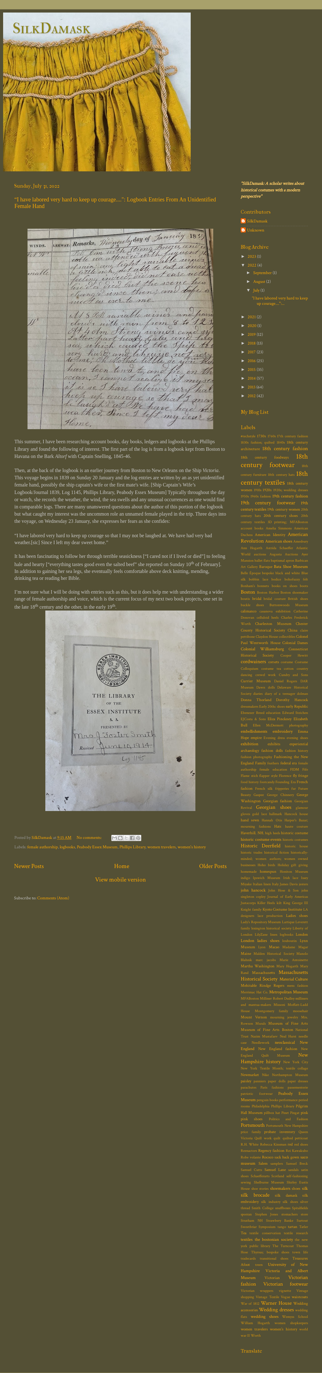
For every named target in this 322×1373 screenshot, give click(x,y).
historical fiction (276, 852)
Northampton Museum (290, 1075)
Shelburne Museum (269, 1182)
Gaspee (259, 795)
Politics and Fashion (288, 1119)
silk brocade (255, 1195)
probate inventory (279, 1132)
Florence (285, 775)
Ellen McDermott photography (280, 725)
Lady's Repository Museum (261, 922)
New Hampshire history (274, 1058)
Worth (256, 1335)
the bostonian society (274, 1239)
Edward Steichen (295, 712)
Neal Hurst (288, 1036)
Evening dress (274, 738)
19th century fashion (290, 496)
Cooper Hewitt (294, 655)
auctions (260, 554)
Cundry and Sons (293, 675)
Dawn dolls (265, 687)
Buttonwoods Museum (288, 605)
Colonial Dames (295, 643)
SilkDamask (51, 28)
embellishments (254, 731)
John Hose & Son (283, 890)
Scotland (277, 1176)
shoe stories (260, 1188)
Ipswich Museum (266, 878)
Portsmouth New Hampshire (287, 1125)
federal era (288, 763)
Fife (305, 769)
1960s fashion (260, 496)
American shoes (278, 541)
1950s (245, 496)
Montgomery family (271, 1011)
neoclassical (285, 1042)
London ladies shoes (260, 941)
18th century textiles (274, 478)
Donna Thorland (256, 700)
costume (287, 662)
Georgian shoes (273, 807)
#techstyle (248, 436)
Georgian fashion (277, 801)
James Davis (289, 884)
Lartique (288, 922)
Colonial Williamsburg (262, 649)
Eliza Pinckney (280, 719)
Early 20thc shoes (272, 706)
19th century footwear (268, 502)
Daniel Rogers (285, 681)
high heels (272, 833)
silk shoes (290, 1201)
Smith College (262, 1208)
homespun (268, 871)
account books (252, 528)
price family (251, 1132)
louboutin (289, 941)
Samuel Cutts (251, 1170)
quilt (277, 1138)
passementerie (298, 1087)
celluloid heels (268, 617)
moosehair (300, 1011)
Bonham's (248, 586)
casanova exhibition (274, 611)
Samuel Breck (297, 1163)
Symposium (267, 1227)
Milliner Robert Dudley (277, 998)
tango (282, 1227)
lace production (270, 915)
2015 (252, 369)
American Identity (270, 535)
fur (293, 788)
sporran (246, 1214)
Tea (243, 1233)
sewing (246, 1182)
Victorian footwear (285, 1284)
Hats (277, 826)
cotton (289, 668)
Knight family (251, 909)
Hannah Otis (272, 820)
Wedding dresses (276, 1309)
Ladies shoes (297, 915)
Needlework (260, 1042)
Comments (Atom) (53, 898)
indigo (245, 878)
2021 (252, 317)
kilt (279, 903)
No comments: (90, 837)
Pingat (294, 1112)
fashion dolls (272, 750)
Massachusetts (263, 972)
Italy (275, 884)
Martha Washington (257, 966)
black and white (287, 573)
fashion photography (256, 757)
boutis (245, 598)
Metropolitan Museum (288, 992)
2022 (252, 265)
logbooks (67, 847)
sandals (293, 1170)
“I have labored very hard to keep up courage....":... (280, 300)
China (292, 630)
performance (288, 1100)
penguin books (267, 1100)
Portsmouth (253, 1125)
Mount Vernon (254, 1017)
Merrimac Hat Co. (254, 992)
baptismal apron (282, 560)
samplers (276, 1163)
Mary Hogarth (287, 966)
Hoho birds (266, 865)
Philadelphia (260, 1106)
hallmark (275, 814)
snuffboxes (282, 1208)
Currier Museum (256, 681)
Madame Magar (295, 947)
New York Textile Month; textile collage (274, 1068)
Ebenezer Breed (252, 712)
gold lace (259, 814)
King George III (295, 903)
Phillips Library (132, 847)
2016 (252, 361)
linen (273, 934)
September (263, 273)
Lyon (261, 947)
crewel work (265, 675)
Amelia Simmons (279, 528)
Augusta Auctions (283, 554)
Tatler (303, 1227)
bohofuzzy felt (296, 579)
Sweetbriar (249, 1227)
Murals (260, 1023)
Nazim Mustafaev (264, 1036)
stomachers (289, 1214)
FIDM (294, 769)
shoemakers (280, 1188)
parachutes (248, 1087)
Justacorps (248, 903)
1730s (261, 436)
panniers (260, 1081)
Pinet (285, 1112)
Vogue (285, 1297)
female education (273, 769)
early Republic (297, 706)
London (302, 934)
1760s (272, 436)
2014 (252, 378)
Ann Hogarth (251, 548)
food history (250, 782)
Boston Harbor (268, 592)
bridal (256, 598)
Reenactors (249, 1150)
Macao (274, 947)
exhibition (249, 744)
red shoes (301, 1144)
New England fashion (278, 1049)
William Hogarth (255, 1323)
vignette (285, 1290)
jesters (303, 884)
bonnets (263, 586)
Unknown (255, 230)
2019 (252, 334)
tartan (292, 1227)
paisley (246, 1081)
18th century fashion (285, 448)
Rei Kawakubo (297, 1150)
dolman (302, 693)
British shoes (298, 598)
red (290, 1144)
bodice (276, 579)
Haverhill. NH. (252, 833)
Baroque (265, 566)
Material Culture (293, 979)
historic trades (251, 852)
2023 (252, 256)
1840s (281, 442)
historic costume (294, 833)
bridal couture (275, 598)
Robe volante (251, 1157)
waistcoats (300, 1297)
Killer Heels (266, 903)
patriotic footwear (257, 1093)
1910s (257, 490)
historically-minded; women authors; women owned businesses (274, 858)
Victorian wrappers (257, 1290)
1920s (267, 490)
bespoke (268, 573)
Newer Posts (29, 866)
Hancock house (296, 814)
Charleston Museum (273, 624)
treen (259, 1264)
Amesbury (300, 541)
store (304, 1214)
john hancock (253, 890)
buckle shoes (252, 605)
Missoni (279, 1004)
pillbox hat (272, 1112)
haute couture (296, 826)
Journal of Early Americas (287, 896)
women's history (192, 847)
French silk (264, 788)
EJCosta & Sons (253, 719)
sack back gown (286, 1157)
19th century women (283, 509)
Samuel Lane (275, 1170)
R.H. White (250, 1144)
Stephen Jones (266, 1214)
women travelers (161, 847)
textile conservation (264, 1233)
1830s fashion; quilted (257, 442)
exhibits (274, 744)
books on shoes (284, 586)
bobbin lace (258, 579)
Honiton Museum (294, 871)
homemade (249, 871)
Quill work (262, 1138)
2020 (252, 326)
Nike (265, 1075)
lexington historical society (271, 928)
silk (305, 1188)
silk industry (270, 1201)
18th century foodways (265, 457)
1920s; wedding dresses (290, 490)
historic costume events (261, 839)
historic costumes (295, 839)
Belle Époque (251, 573)
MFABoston (250, 998)
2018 (252, 343)
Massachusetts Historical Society (274, 975)
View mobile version (120, 880)
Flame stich (249, 775)
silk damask (286, 1195)
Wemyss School (295, 1316)
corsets (273, 662)
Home (121, 866)
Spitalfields (300, 1208)
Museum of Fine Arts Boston (267, 1029)
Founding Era (285, 782)
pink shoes (252, 1119)
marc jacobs (266, 960)
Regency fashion (271, 1150)
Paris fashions (271, 1087)
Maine (246, 953)
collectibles (287, 636)
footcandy (267, 782)
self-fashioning (297, 1176)
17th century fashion (292, 436)
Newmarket (250, 1075)
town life (300, 1252)
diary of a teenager (280, 693)
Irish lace (290, 878)
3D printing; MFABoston (288, 522)
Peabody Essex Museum (97, 847)
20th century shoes (281, 515)
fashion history (296, 750)
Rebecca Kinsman (273, 1144)
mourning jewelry (284, 1017)
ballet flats (262, 560)
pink (304, 1113)
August (259, 281)
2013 (252, 387)
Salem (263, 1163)
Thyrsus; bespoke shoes (270, 1252)
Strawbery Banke (280, 1220)
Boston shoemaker (294, 592)
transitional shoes (274, 1258)
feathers (273, 763)
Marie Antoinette (293, 960)
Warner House (276, 1303)
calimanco (248, 611)
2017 (252, 352)
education (273, 712)
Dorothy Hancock (292, 700)
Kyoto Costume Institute (282, 909)
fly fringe (300, 775)
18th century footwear (274, 461)
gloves (245, 814)
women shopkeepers (291, 1323)
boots (304, 586)
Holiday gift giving (293, 865)
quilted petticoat (295, 1138)
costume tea (271, 668)
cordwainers (253, 661)
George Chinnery (280, 795)
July (256, 290)
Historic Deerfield (260, 845)
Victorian (272, 1278)
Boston (248, 592)
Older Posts (213, 866)
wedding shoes (265, 1316)
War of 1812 (250, 1303)
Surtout (302, 1220)
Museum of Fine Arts (288, 1023)
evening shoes (297, 738)
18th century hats (281, 474)
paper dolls (276, 1081)
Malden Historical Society (274, 953)
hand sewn (250, 820)
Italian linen (262, 884)
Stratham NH (252, 1220)
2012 (252, 396)
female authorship (42, 847)
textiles (247, 1239)
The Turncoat (283, 1246)
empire (256, 738)
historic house (296, 846)
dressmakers (249, 706)
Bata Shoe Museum (291, 566)
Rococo (267, 1157)
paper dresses (298, 1081)
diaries (258, 693)
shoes (296, 1188)
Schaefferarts (260, 1176)
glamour (302, 807)
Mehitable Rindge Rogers (262, 985)
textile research (296, 1233)
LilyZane (261, 934)
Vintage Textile (267, 1297)
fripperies (282, 788)
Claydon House (267, 636)
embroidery (283, 731)
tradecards (248, 1258)
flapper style (268, 775)
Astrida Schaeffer (279, 548)
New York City (295, 1062)
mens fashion (297, 985)
